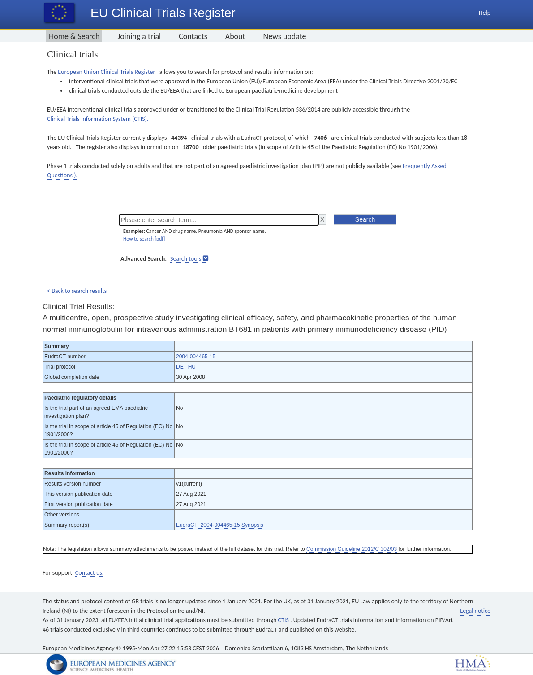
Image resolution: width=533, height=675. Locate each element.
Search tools (185, 258)
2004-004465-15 (195, 356)
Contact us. (89, 572)
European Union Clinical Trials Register (106, 72)
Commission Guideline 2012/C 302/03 (351, 549)
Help (484, 13)
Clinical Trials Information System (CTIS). (97, 119)
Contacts (193, 36)
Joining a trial (139, 36)
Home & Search (74, 36)
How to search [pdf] (144, 239)
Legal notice (475, 611)
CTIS (284, 620)
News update (284, 36)
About (235, 36)
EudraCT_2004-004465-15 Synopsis (219, 525)
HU (193, 367)
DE (180, 367)
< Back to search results (77, 291)
